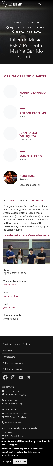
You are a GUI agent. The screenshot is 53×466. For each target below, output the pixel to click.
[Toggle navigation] (43, 4)
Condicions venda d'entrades (17, 344)
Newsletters (8, 356)
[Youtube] (21, 378)
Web (11, 200)
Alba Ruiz (27, 176)
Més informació (9, 455)
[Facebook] (5, 378)
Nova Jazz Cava (11, 296)
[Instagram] (13, 378)
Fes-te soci (7, 350)
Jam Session (9, 284)
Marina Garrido (33, 92)
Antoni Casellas (33, 113)
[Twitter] (29, 378)
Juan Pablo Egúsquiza (28, 134)
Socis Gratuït (36, 200)
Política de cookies (12, 369)
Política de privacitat (13, 363)
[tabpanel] (26, 135)
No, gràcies (20, 461)
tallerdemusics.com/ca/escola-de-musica (26, 235)
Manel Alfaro (31, 156)
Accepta (6, 461)
